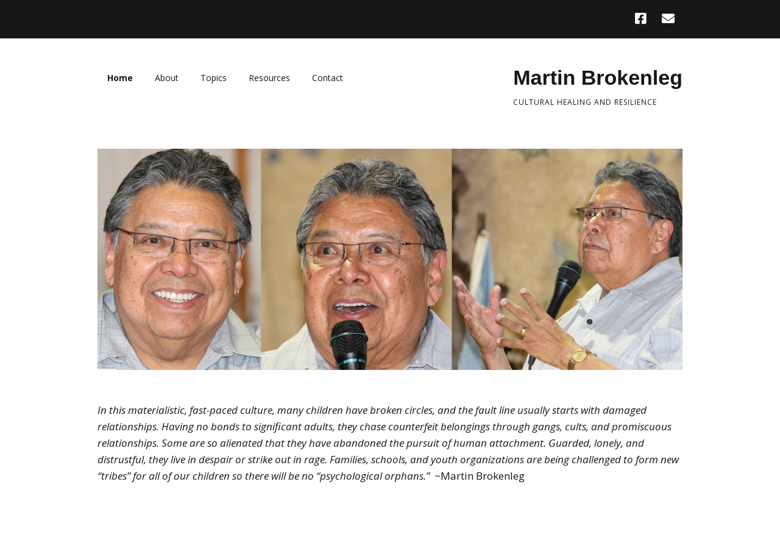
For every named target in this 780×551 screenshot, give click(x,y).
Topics (213, 78)
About (167, 78)
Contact (327, 78)
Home (120, 78)
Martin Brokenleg (597, 77)
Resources (269, 78)
